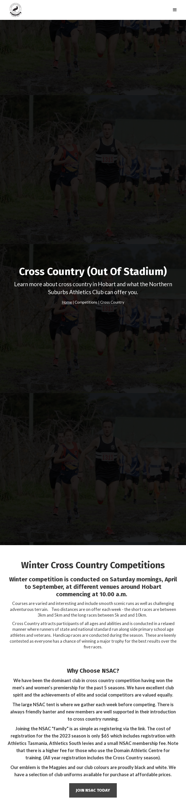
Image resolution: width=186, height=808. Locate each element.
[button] (174, 9)
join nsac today (93, 790)
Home (67, 302)
